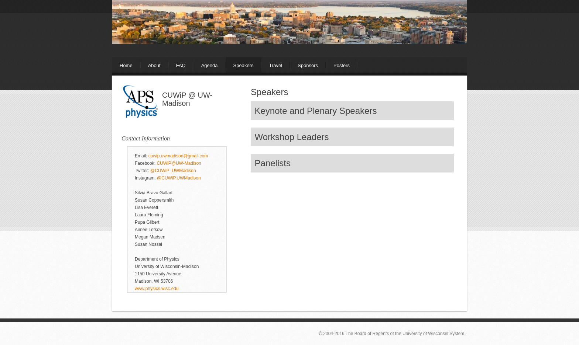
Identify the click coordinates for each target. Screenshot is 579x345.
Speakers (243, 65)
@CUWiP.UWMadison (179, 178)
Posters (341, 65)
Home (126, 65)
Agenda (209, 65)
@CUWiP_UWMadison (173, 170)
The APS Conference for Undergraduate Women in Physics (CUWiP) (289, 35)
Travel (275, 65)
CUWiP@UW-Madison (179, 163)
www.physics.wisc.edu (157, 288)
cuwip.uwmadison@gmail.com (178, 155)
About (154, 65)
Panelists (273, 163)
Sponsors (308, 65)
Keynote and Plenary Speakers (316, 111)
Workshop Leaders (292, 137)
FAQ (181, 65)
